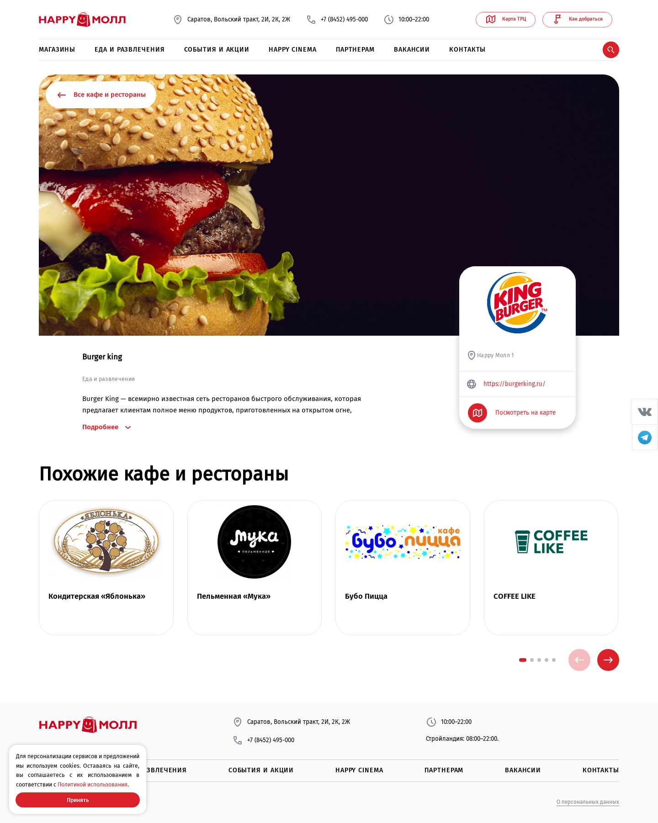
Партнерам (355, 49)
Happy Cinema (293, 49)
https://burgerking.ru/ (506, 384)
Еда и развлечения (129, 49)
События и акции (217, 49)
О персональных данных (588, 802)
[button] (522, 660)
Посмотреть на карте (512, 413)
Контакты (467, 49)
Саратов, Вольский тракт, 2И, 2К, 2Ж (231, 19)
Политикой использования (92, 784)
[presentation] (579, 660)
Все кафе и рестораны (101, 95)
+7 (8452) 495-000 (337, 19)
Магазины (57, 49)
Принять (78, 800)
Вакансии (412, 49)
